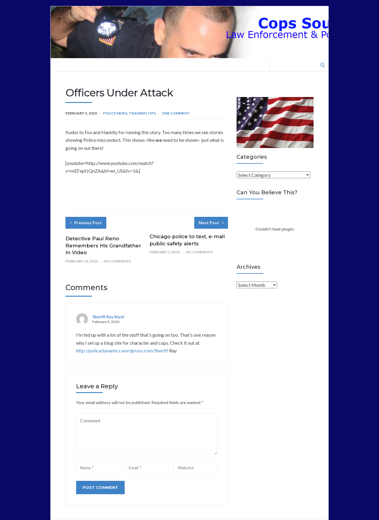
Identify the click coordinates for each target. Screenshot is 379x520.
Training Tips (142, 113)
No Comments (117, 261)
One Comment (176, 113)
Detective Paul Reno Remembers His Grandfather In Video (103, 246)
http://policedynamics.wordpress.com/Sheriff (122, 350)
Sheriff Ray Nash (108, 316)
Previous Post (86, 222)
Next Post (211, 222)
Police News (115, 113)
